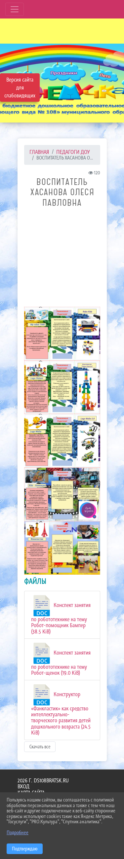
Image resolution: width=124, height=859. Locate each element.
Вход (23, 786)
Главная (39, 152)
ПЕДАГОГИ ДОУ (73, 152)
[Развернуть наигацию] (14, 9)
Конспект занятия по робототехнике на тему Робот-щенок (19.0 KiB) (61, 659)
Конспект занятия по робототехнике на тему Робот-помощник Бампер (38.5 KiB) (61, 614)
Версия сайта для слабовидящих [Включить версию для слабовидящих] (19, 87)
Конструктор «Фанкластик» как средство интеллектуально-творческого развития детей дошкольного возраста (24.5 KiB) (61, 710)
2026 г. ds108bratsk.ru (43, 780)
